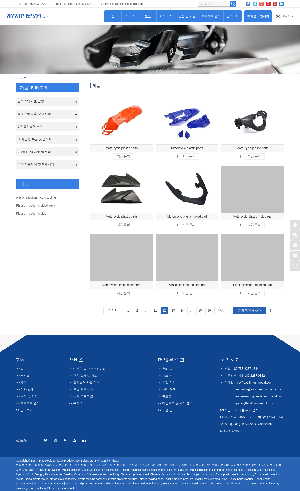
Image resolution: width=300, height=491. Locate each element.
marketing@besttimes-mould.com (258, 389)
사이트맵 (114, 460)
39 (209, 310)
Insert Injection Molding (252, 469)
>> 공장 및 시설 (27, 396)
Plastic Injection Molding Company (65, 474)
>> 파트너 (164, 375)
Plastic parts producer (241, 478)
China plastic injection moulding (234, 474)
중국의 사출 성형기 (269, 465)
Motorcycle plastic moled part (187, 216)
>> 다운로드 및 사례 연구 (175, 403)
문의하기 (233, 16)
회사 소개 (165, 16)
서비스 (130, 16)
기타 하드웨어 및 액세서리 (36, 164)
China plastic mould (36, 478)
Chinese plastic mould (163, 474)
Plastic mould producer (230, 483)
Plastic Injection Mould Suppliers (81, 469)
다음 (221, 310)
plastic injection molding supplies (121, 469)
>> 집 (20, 368)
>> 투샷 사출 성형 (81, 389)
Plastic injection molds (31, 213)
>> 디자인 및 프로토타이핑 (87, 368)
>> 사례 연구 (166, 389)
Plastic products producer (123, 478)
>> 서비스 (23, 375)
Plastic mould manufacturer (262, 483)
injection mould (171, 483)
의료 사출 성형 (221, 465)
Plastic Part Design (49, 469)
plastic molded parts (152, 478)
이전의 (113, 310)
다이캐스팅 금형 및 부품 (34, 151)
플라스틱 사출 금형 (31, 101)
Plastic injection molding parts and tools (213, 469)
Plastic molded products (179, 478)
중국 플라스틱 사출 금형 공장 (156, 465)
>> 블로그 (164, 396)
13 (173, 310)
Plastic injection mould (60, 488)
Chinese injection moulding (103, 474)
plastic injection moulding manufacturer (165, 469)
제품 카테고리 (34, 87)
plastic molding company (92, 478)
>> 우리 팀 (165, 368)
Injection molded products (45, 483)
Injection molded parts (75, 483)
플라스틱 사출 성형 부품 (34, 113)
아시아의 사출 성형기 (244, 465)
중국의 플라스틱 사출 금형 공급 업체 (115, 465)
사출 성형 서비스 (26, 469)
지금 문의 (123, 156)
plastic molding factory (63, 478)
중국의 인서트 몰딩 (80, 465)
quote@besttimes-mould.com (255, 403)
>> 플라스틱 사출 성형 (84, 382)
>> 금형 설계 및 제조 (83, 375)
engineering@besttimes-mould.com (259, 396)
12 (164, 310)
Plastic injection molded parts (36, 205)
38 (200, 310)
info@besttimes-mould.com (126, 3)
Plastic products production (211, 478)
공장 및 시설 (186, 16)
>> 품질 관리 (166, 382)
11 (155, 310)
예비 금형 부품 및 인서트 (35, 139)
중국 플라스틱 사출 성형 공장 (193, 465)
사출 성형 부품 (34, 465)
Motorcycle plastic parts (122, 148)
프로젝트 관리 (210, 16)
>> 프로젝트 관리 (28, 403)
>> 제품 (21, 382)
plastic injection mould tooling (36, 197)
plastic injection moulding (31, 488)
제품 (148, 16)
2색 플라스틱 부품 (30, 126)
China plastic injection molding (196, 474)
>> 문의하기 (24, 410)
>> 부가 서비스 (79, 403)
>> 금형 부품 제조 (81, 396)
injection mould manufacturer (144, 483)
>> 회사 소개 (25, 389)
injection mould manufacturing (107, 483)
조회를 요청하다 (258, 16)
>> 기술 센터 (166, 410)
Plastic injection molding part (187, 284)
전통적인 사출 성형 (56, 465)
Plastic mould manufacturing (199, 483)
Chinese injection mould (134, 474)
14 (182, 310)
